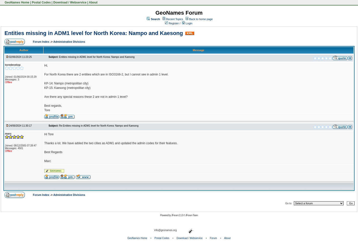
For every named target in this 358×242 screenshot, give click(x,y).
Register (172, 23)
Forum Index (41, 41)
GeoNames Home (16, 2)
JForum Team (191, 215)
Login (187, 23)
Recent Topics (174, 19)
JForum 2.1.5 (177, 215)
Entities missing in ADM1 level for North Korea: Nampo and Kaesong (93, 33)
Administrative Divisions (69, 41)
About (93, 2)
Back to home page (201, 19)
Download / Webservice (70, 2)
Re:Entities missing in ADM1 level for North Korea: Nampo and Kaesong (98, 125)
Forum (213, 238)
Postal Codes (41, 2)
